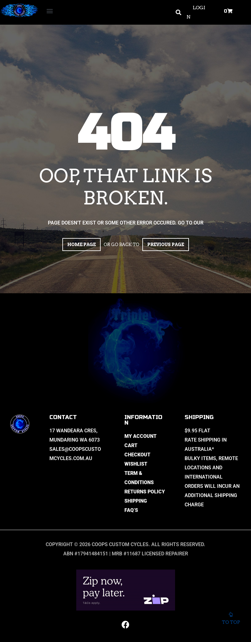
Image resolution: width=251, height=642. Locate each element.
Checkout (137, 455)
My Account (140, 436)
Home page (81, 244)
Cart (130, 445)
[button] (50, 11)
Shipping (135, 501)
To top (231, 620)
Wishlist (135, 464)
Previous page (165, 244)
